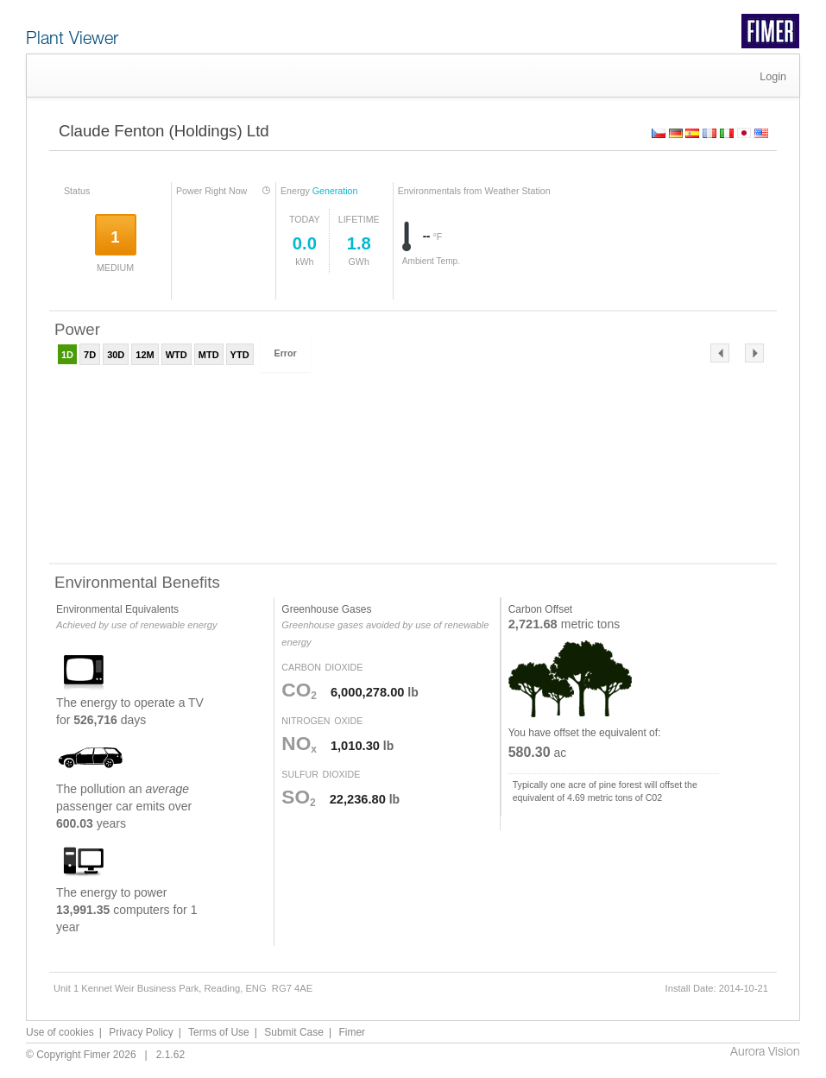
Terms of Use (218, 1032)
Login (773, 77)
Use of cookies (60, 1032)
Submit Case (294, 1032)
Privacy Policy (141, 1032)
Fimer (351, 1032)
